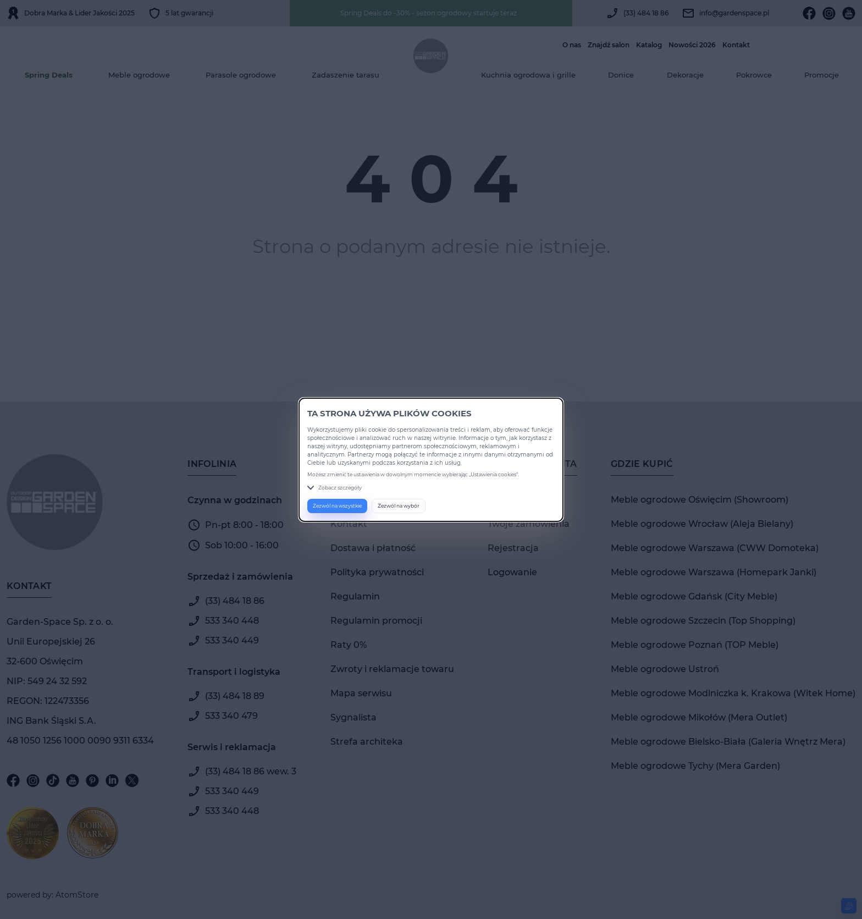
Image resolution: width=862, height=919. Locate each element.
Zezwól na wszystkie (337, 506)
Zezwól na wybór (398, 506)
